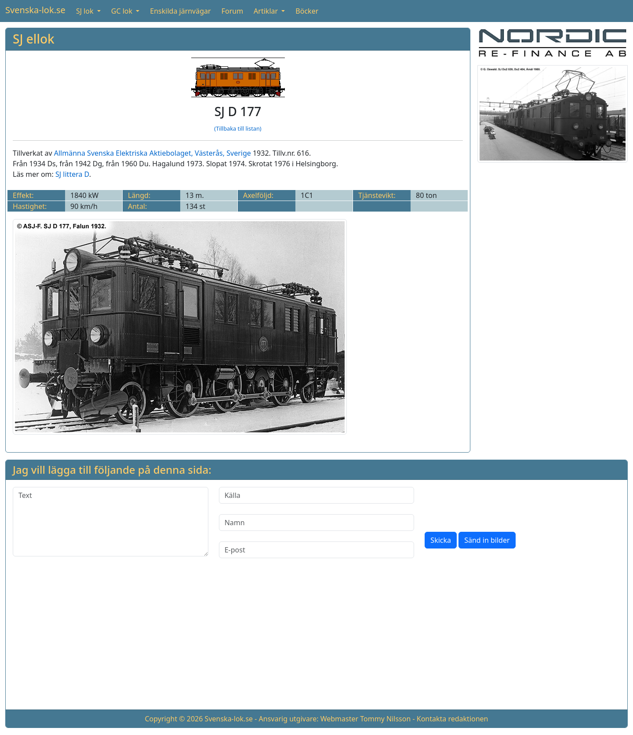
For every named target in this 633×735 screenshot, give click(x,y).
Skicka (440, 540)
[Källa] (317, 495)
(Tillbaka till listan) (237, 128)
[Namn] (317, 522)
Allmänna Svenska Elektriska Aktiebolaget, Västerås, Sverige (152, 153)
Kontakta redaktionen (452, 719)
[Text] (110, 521)
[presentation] (491, 504)
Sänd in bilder (486, 540)
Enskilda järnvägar (180, 11)
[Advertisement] (316, 640)
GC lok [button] (122, 11)
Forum (232, 11)
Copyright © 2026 (174, 719)
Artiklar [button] (267, 11)
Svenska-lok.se (35, 10)
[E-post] (317, 549)
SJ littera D (72, 174)
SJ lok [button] (85, 11)
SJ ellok (34, 38)
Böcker (306, 11)
